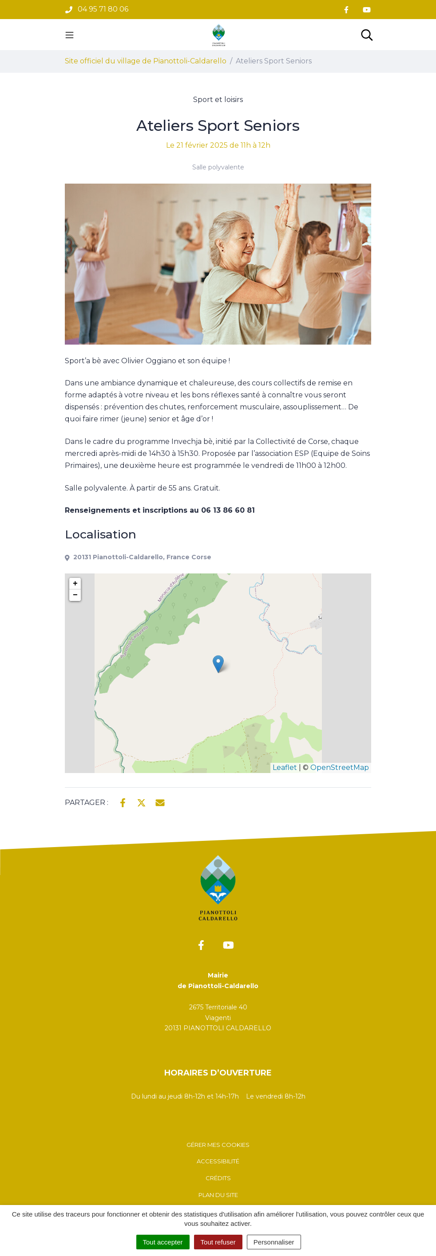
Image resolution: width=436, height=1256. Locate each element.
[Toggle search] (367, 34)
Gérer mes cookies (218, 1144)
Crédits (218, 1177)
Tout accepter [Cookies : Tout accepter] (163, 1242)
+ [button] (75, 583)
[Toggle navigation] (69, 34)
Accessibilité (218, 1161)
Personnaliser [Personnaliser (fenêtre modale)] (274, 1242)
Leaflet (285, 767)
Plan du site (218, 1194)
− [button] (75, 595)
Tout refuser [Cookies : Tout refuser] (218, 1242)
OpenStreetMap (339, 767)
